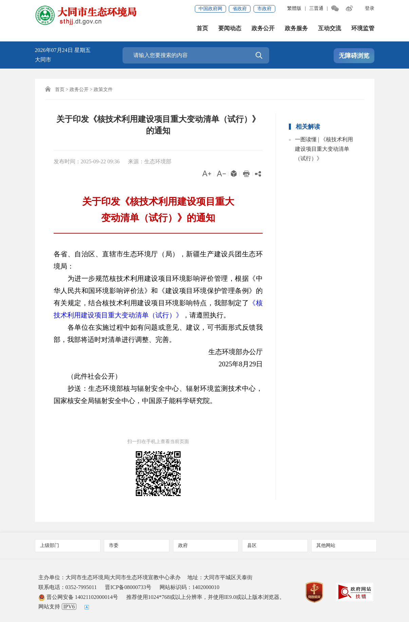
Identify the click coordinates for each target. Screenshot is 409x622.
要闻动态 (229, 28)
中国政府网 (210, 8)
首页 (202, 28)
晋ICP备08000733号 (128, 587)
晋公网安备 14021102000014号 (78, 597)
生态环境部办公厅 (229, 351)
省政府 (240, 8)
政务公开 (263, 28)
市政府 (264, 8)
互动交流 (329, 28)
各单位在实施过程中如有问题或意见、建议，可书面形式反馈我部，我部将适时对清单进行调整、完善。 (158, 333)
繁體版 (294, 8)
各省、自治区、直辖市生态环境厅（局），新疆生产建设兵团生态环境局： (158, 260)
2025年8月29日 (234, 364)
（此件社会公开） (88, 376)
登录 (369, 8)
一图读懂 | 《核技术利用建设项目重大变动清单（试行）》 (324, 148)
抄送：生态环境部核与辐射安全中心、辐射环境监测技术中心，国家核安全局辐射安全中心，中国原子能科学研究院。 (158, 394)
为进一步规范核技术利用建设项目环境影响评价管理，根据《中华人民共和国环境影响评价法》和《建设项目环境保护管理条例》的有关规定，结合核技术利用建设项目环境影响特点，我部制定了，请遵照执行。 (158, 297)
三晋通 (316, 8)
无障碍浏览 (354, 55)
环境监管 (362, 28)
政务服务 (296, 28)
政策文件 (103, 89)
